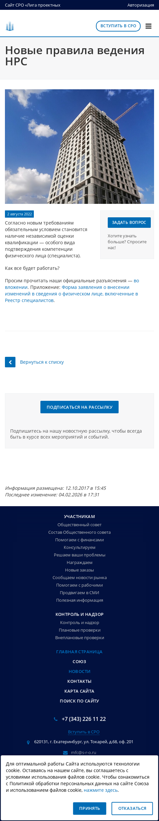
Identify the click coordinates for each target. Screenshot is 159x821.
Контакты (79, 681)
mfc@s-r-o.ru (83, 752)
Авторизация (140, 5)
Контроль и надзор (80, 614)
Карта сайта (79, 691)
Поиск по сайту (79, 701)
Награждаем (80, 562)
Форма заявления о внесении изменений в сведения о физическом (67, 290)
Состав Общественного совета (79, 532)
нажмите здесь (101, 790)
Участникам (79, 516)
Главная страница (79, 652)
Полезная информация (79, 600)
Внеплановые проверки (79, 637)
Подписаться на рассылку (79, 407)
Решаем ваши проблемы (79, 555)
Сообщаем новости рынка (80, 577)
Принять (89, 808)
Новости (80, 671)
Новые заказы (79, 570)
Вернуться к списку (34, 362)
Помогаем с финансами (79, 540)
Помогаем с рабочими (79, 585)
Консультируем (80, 547)
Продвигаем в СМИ (79, 592)
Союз (79, 661)
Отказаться (132, 808)
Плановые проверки (80, 630)
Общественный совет (79, 525)
